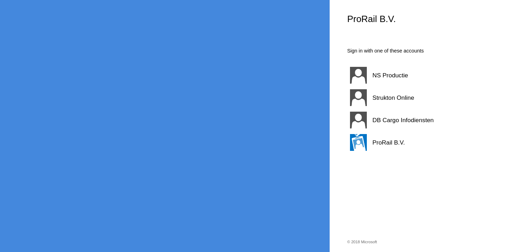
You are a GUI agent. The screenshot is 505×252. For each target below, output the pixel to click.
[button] (408, 75)
